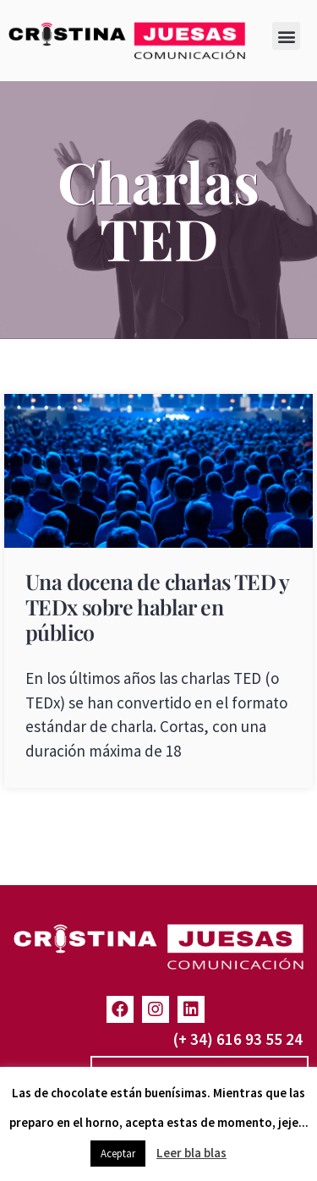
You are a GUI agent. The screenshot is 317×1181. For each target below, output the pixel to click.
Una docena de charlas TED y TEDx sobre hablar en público (157, 606)
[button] (286, 36)
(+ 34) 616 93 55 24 (238, 1039)
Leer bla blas (191, 1153)
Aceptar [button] (118, 1153)
